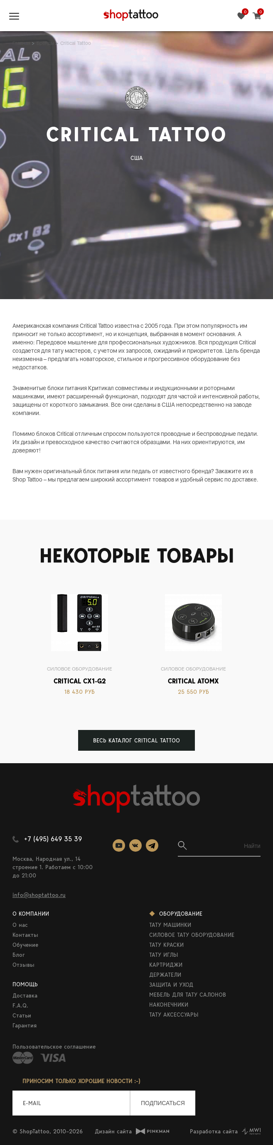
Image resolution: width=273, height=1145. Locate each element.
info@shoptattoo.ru (39, 895)
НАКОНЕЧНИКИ (168, 1004)
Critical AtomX (193, 681)
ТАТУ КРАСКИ (166, 944)
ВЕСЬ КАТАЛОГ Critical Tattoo (136, 740)
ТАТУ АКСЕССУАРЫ (173, 1014)
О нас (20, 924)
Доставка (24, 995)
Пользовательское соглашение (54, 1046)
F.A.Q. (20, 1005)
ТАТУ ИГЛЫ (163, 954)
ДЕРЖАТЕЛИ (165, 974)
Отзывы (23, 964)
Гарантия (24, 1025)
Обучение (25, 944)
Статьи (21, 1015)
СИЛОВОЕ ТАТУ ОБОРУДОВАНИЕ (191, 934)
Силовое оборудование (79, 669)
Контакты (25, 934)
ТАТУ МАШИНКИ (170, 924)
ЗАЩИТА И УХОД (171, 984)
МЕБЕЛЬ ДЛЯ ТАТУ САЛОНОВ (187, 994)
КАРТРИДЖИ (165, 964)
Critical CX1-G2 (80, 681)
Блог (18, 954)
